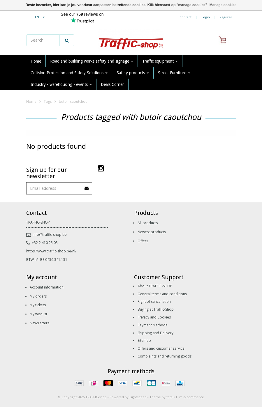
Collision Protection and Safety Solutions (69, 72)
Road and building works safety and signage (91, 61)
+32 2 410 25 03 (42, 242)
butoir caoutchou (73, 101)
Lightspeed (138, 397)
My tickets (38, 304)
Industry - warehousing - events (61, 84)
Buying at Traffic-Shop (156, 309)
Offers (143, 240)
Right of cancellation (154, 301)
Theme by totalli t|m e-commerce (177, 397)
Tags (48, 101)
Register (225, 17)
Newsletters (39, 323)
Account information (47, 287)
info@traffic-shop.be (46, 234)
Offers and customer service (161, 348)
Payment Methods (152, 325)
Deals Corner (112, 84)
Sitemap (144, 340)
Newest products (152, 231)
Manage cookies (223, 5)
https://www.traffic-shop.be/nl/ (51, 251)
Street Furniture (174, 72)
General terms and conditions (162, 293)
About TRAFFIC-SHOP (155, 286)
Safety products (133, 72)
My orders (38, 296)
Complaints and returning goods (164, 356)
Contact (185, 17)
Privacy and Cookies (154, 317)
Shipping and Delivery (155, 332)
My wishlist (38, 314)
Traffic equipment (160, 61)
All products (148, 222)
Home (36, 61)
